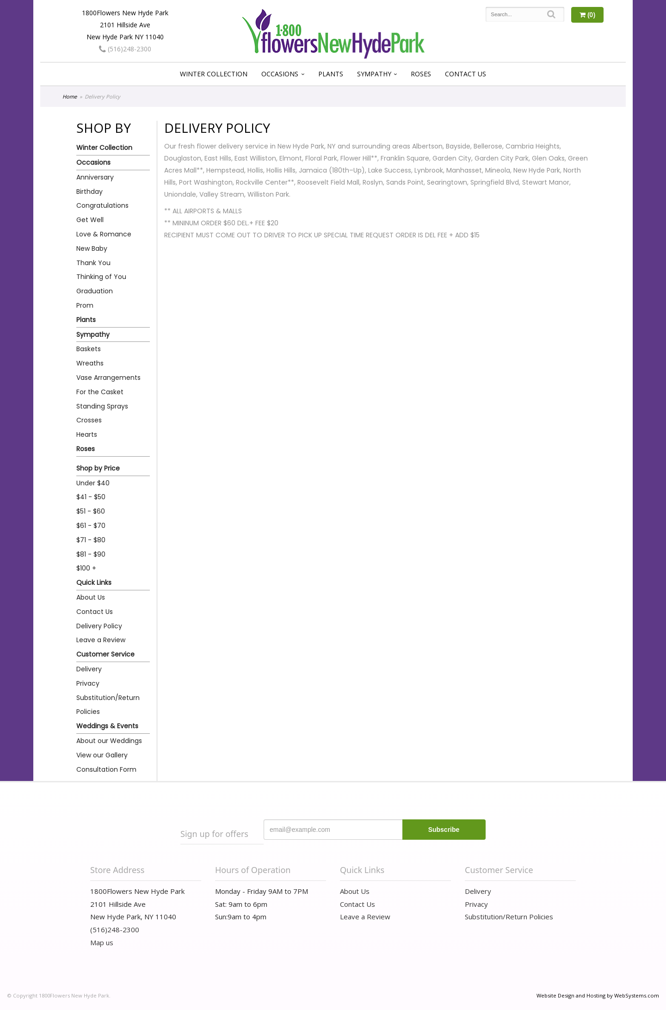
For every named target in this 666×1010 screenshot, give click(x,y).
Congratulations (102, 205)
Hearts (86, 434)
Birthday (89, 191)
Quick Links (93, 582)
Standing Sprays (102, 406)
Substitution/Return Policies (108, 705)
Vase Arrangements (108, 377)
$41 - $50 (90, 497)
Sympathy (374, 73)
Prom (84, 305)
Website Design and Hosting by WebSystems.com (597, 995)
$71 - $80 (90, 540)
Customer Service (105, 654)
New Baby (91, 248)
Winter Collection (213, 73)
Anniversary (95, 177)
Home (69, 96)
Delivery (89, 669)
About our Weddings (109, 740)
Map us (101, 942)
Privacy (87, 683)
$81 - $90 (90, 554)
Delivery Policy (99, 626)
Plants (330, 73)
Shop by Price (98, 468)
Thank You (93, 262)
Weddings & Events (107, 726)
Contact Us (465, 73)
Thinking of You (101, 276)
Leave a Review (100, 639)
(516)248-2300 (125, 48)
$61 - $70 (90, 525)
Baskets (88, 348)
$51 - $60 (90, 511)
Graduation (94, 291)
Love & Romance (103, 234)
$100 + (86, 568)
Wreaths (90, 363)
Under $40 (93, 483)
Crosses (89, 420)
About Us (90, 597)
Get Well (90, 219)
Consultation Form (106, 769)
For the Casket (99, 392)
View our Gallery (102, 755)
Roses (421, 73)
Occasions (279, 73)
